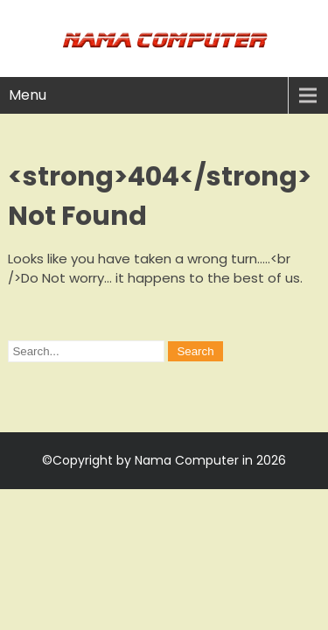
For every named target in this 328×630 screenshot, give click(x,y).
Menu (27, 95)
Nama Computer (187, 460)
